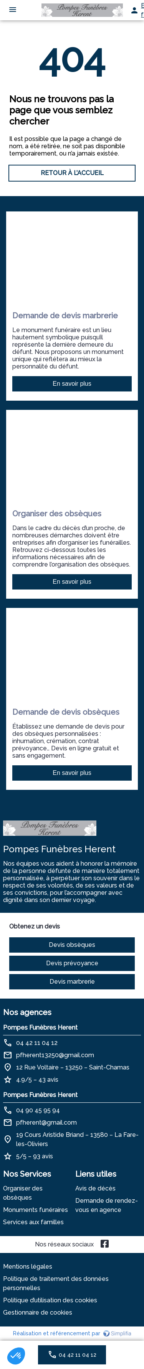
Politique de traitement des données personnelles (56, 1283)
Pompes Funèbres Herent (40, 1027)
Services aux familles (33, 1222)
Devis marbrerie (72, 981)
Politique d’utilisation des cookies (50, 1300)
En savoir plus (72, 383)
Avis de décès (95, 1188)
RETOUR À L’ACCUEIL (72, 173)
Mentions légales (27, 1266)
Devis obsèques (72, 944)
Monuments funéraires (35, 1209)
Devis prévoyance (72, 963)
